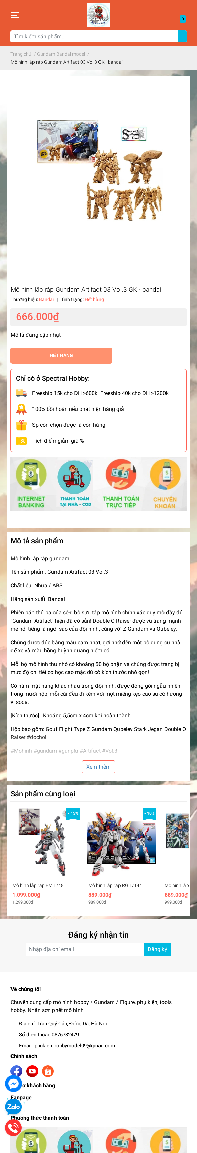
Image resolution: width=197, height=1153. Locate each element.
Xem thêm (98, 766)
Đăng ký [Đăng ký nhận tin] (157, 949)
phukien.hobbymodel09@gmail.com (75, 1046)
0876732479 (65, 1035)
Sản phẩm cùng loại (42, 793)
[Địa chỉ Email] (98, 949)
